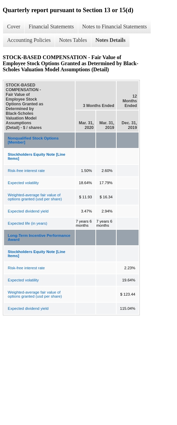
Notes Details (110, 40)
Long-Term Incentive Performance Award (39, 237)
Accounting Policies (29, 40)
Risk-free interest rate (26, 171)
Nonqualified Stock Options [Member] (33, 140)
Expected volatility (23, 183)
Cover (13, 26)
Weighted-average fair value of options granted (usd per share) (35, 197)
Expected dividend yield (28, 211)
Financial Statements (51, 26)
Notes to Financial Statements (114, 26)
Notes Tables (73, 40)
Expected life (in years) (27, 223)
